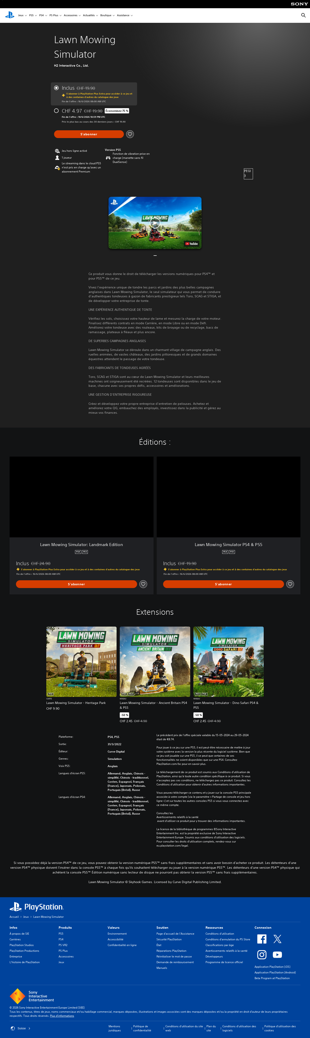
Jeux (20, 15)
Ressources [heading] (214, 928)
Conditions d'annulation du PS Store (228, 939)
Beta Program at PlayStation (272, 978)
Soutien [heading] (162, 928)
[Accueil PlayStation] (10, 15)
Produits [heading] (65, 928)
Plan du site (211, 1028)
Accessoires (70, 15)
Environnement (117, 934)
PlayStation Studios (22, 945)
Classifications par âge (220, 945)
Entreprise (16, 956)
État (158, 945)
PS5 (31, 15)
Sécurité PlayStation (169, 939)
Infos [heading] (13, 928)
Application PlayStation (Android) (275, 972)
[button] (155, 223)
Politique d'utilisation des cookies (280, 1028)
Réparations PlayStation (171, 951)
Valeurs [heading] (114, 928)
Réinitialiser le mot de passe (174, 956)
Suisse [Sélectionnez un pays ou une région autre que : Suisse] (20, 1028)
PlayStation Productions (24, 951)
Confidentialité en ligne (122, 945)
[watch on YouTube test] (191, 244)
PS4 (41, 15)
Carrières (15, 939)
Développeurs (214, 956)
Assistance (123, 15)
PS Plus (53, 15)
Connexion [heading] (263, 928)
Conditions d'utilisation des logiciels (239, 1028)
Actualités (89, 15)
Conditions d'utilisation (220, 934)
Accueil (14, 917)
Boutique (105, 15)
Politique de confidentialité (142, 1028)
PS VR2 (63, 945)
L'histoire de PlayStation (25, 962)
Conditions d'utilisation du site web (184, 1028)
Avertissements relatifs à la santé (177, 817)
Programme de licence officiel (224, 962)
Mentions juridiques (115, 1028)
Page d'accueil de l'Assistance (175, 934)
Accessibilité (115, 939)
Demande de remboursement (175, 962)
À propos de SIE (19, 934)
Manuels (161, 968)
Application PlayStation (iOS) (272, 967)
